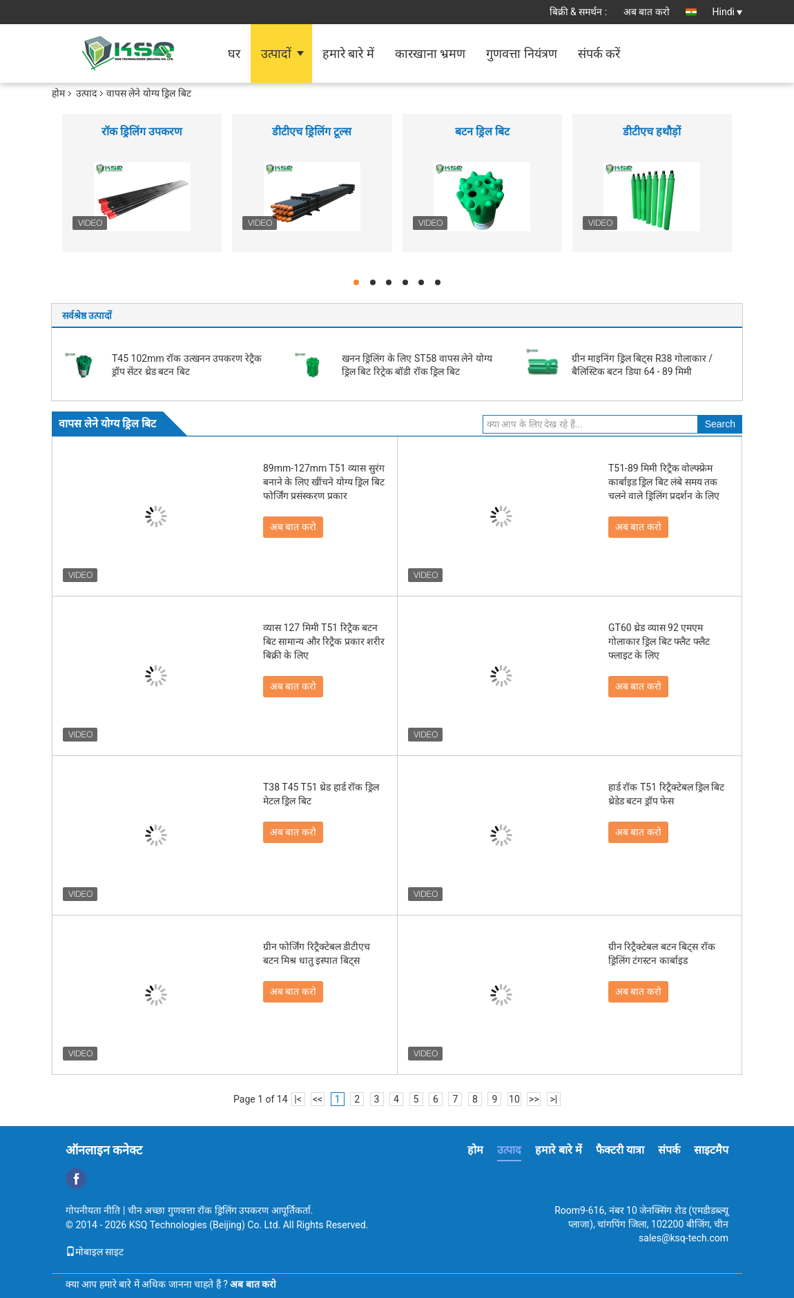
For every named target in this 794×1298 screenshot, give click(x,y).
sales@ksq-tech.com (683, 1237)
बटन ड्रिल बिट (482, 131)
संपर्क (669, 1149)
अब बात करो (646, 11)
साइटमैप (711, 1149)
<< (317, 1099)
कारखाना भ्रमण (430, 53)
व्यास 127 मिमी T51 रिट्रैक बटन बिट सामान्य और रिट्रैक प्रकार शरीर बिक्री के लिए (324, 641)
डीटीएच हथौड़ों (652, 131)
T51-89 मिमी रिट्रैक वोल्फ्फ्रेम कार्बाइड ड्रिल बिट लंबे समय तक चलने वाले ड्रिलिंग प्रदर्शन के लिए (663, 482)
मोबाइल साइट (95, 1251)
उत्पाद (86, 93)
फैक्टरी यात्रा (620, 1149)
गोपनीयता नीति (93, 1210)
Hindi (727, 11)
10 (514, 1099)
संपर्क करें (599, 53)
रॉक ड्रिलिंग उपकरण (141, 131)
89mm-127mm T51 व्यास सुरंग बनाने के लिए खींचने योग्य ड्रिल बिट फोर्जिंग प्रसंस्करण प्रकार (324, 482)
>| (554, 1099)
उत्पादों (276, 53)
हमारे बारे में (348, 53)
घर (234, 53)
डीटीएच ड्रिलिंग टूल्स (311, 131)
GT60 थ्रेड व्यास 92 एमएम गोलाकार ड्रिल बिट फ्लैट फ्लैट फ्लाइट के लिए (659, 641)
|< (298, 1099)
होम (58, 93)
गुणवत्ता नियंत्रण (521, 53)
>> (534, 1099)
